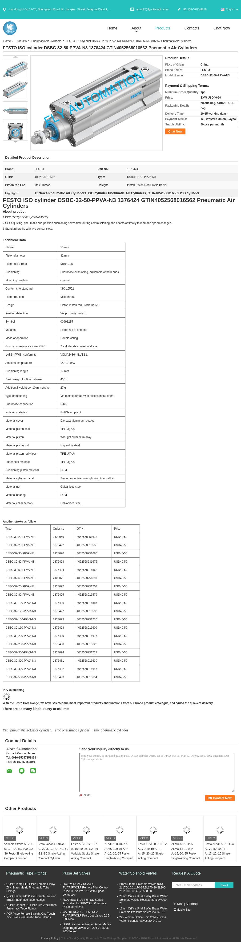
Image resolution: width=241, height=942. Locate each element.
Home (112, 28)
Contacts (192, 28)
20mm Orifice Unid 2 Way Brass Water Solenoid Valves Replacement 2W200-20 (143, 900)
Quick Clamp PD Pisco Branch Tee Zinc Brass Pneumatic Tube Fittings (31, 898)
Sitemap (191, 904)
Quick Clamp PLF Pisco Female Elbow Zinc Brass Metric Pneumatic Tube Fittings (30, 887)
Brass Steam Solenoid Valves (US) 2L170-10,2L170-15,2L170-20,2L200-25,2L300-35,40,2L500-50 (142, 887)
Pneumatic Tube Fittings (26, 873)
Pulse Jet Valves (76, 873)
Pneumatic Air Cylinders (46, 41)
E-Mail (178, 904)
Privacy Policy (49, 938)
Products (162, 28)
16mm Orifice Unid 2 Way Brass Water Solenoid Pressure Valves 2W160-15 (143, 910)
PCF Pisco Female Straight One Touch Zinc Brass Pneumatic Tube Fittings (30, 915)
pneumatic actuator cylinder (30, 730)
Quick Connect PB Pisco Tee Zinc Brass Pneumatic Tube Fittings (31, 906)
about (136, 28)
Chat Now (221, 28)
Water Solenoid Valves (138, 873)
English (232, 9)
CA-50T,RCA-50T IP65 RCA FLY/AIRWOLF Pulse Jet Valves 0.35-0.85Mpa (86, 915)
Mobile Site (182, 909)
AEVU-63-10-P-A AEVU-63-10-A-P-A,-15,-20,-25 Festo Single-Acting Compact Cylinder (185, 853)
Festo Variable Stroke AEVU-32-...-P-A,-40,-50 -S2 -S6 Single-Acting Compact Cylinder (53, 851)
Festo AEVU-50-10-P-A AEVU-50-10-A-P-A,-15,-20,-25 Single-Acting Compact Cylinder (219, 853)
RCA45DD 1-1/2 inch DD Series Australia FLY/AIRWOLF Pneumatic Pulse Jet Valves (85, 903)
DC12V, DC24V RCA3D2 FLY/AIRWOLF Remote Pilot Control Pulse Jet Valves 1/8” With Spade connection (85, 889)
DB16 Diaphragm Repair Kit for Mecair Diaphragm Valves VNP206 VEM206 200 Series (87, 928)
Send (224, 885)
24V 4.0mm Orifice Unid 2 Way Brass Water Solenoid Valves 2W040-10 (142, 919)
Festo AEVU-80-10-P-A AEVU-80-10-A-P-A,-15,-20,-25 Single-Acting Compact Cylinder (152, 853)
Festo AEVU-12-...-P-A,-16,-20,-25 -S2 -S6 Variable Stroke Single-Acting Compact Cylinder (85, 853)
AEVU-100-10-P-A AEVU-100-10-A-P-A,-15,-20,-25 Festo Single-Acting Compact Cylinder (118, 853)
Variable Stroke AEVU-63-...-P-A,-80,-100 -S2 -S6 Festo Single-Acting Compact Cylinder (19, 851)
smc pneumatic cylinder (72, 730)
